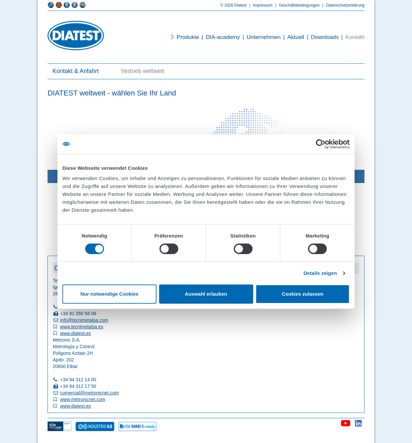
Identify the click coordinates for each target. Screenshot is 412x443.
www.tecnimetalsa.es (81, 326)
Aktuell (292, 37)
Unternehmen (260, 37)
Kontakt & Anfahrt (75, 71)
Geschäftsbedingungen (296, 5)
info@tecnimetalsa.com (84, 320)
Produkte (188, 37)
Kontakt (351, 37)
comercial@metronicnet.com (89, 392)
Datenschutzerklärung (342, 5)
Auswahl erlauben (206, 294)
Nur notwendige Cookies (110, 294)
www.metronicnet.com (82, 399)
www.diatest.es (75, 333)
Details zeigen (320, 273)
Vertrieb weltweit (142, 71)
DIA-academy (219, 37)
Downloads (321, 37)
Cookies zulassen (303, 294)
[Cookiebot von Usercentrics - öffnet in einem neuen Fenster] (321, 144)
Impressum (259, 5)
